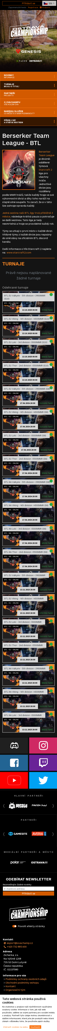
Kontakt (10, 986)
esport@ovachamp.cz (18, 943)
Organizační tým (15, 989)
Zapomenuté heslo (17, 7)
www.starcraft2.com (19, 252)
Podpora (45, 7)
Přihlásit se (28, 3)
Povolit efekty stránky (31, 926)
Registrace (33, 7)
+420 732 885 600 (15, 946)
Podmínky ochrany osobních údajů (25, 979)
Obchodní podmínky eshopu (22, 982)
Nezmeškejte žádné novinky (17, 884)
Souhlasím (35, 1027)
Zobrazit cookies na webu (15, 1027)
